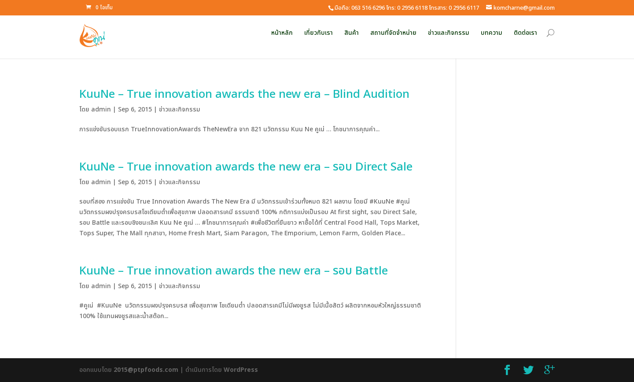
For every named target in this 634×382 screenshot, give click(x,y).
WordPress (241, 370)
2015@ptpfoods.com (146, 370)
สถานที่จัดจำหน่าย (393, 32)
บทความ (491, 32)
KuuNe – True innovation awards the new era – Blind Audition (244, 94)
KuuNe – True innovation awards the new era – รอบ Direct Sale (246, 167)
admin (101, 109)
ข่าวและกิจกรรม (448, 32)
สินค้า (351, 32)
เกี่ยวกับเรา (318, 32)
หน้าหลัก (282, 32)
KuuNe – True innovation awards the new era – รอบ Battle (233, 271)
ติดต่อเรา (525, 32)
